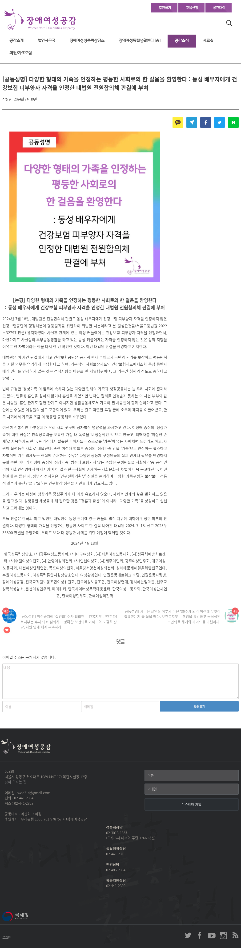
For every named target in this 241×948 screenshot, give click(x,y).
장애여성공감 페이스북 (200, 935)
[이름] (192, 775)
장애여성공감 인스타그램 (223, 935)
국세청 (25, 916)
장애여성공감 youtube (211, 935)
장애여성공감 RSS (235, 935)
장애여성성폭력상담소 (87, 40)
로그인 (6, 937)
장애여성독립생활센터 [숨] (140, 40)
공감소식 (182, 40)
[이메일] (192, 789)
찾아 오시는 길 (15, 781)
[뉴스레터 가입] (192, 804)
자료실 (208, 40)
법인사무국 (46, 40)
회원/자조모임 (20, 53)
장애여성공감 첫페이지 (40, 20)
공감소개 (16, 40)
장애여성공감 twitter (188, 935)
